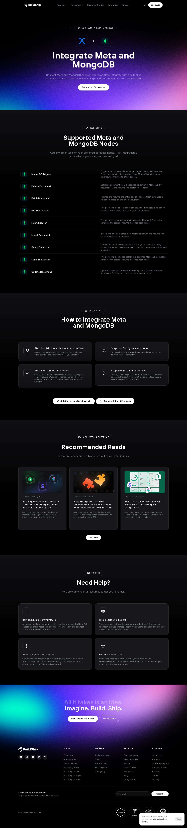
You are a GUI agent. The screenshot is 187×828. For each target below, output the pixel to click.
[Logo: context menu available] (33, 5)
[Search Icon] (144, 4)
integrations (85, 28)
